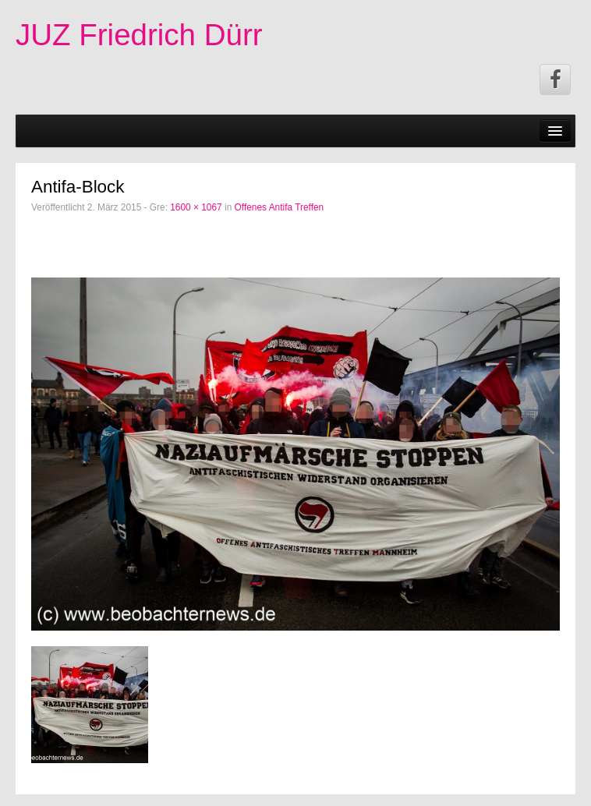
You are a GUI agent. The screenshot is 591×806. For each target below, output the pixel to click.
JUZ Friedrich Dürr (139, 34)
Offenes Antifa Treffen (279, 207)
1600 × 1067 (195, 207)
